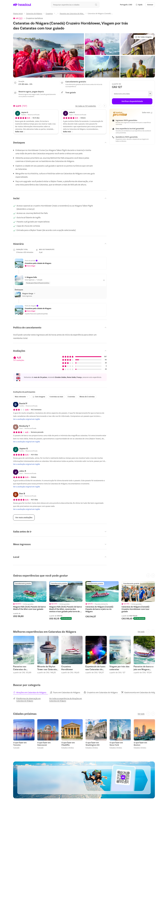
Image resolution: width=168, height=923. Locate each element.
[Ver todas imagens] (143, 37)
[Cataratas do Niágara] (34, 13)
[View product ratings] (18, 18)
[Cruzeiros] (49, 13)
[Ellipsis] (56, 14)
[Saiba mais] (20, 132)
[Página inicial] (18, 13)
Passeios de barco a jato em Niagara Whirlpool (143, 668)
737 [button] (20, 18)
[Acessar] (150, 4)
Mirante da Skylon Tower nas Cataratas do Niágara (47, 668)
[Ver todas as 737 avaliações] (85, 106)
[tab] (31, 692)
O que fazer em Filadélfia (68, 743)
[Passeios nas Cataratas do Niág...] (72, 13)
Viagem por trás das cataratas (119, 668)
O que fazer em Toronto (20, 743)
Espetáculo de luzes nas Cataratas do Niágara (95, 668)
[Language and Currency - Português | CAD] (126, 4)
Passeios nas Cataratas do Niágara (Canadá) (22, 668)
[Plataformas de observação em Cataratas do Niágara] (29, 699)
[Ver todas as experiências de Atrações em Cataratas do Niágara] (66, 699)
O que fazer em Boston (140, 743)
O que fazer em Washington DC (92, 743)
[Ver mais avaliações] (24, 518)
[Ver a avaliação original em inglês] (26, 419)
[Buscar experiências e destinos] (75, 4)
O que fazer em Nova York (116, 743)
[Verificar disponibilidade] (132, 101)
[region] (84, 600)
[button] (139, 4)
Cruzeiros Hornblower (67, 668)
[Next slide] (105, 106)
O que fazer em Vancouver (44, 743)
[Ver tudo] (141, 631)
